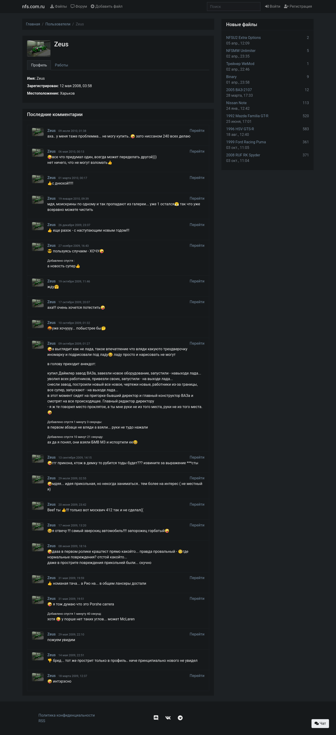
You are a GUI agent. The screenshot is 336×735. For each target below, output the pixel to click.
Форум (79, 6)
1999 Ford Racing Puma (246, 142)
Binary (231, 77)
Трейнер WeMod (240, 64)
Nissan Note (236, 103)
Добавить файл (106, 6)
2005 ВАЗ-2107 (239, 90)
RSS (41, 721)
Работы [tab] (61, 65)
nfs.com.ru (33, 6)
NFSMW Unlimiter (241, 50)
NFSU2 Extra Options (243, 37)
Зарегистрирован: (43, 86)
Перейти (197, 130)
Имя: (31, 78)
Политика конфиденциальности (66, 715)
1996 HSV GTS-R (240, 129)
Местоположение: (43, 93)
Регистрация (298, 6)
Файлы (58, 6)
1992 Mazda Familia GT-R (247, 116)
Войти (272, 6)
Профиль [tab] (39, 65)
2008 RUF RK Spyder (243, 155)
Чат (320, 723)
